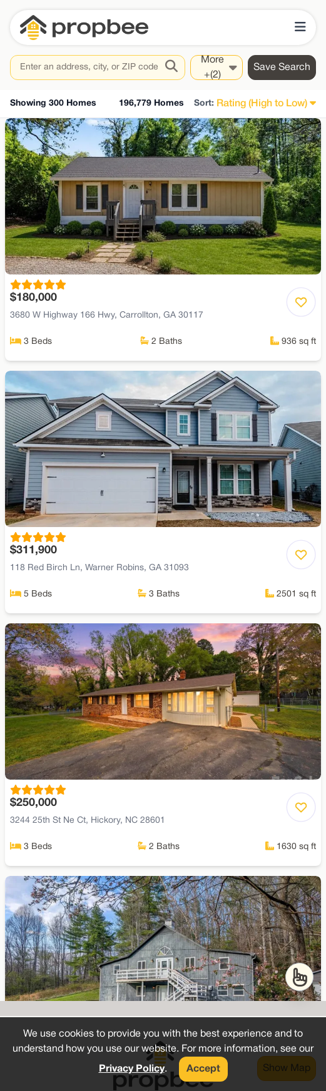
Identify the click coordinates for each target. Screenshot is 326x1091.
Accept (203, 1069)
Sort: (204, 103)
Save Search (281, 67)
